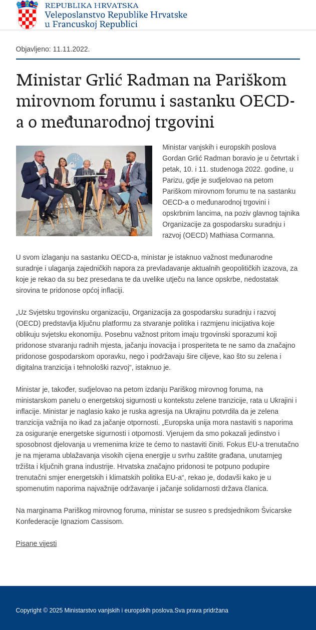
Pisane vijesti (36, 543)
